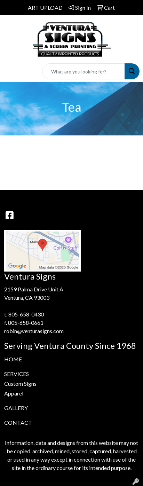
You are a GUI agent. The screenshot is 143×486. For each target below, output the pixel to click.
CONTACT (18, 422)
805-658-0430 (26, 314)
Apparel (13, 393)
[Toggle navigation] (10, 71)
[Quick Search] (83, 71)
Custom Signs (20, 383)
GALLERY (16, 408)
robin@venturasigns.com (34, 331)
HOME (13, 359)
